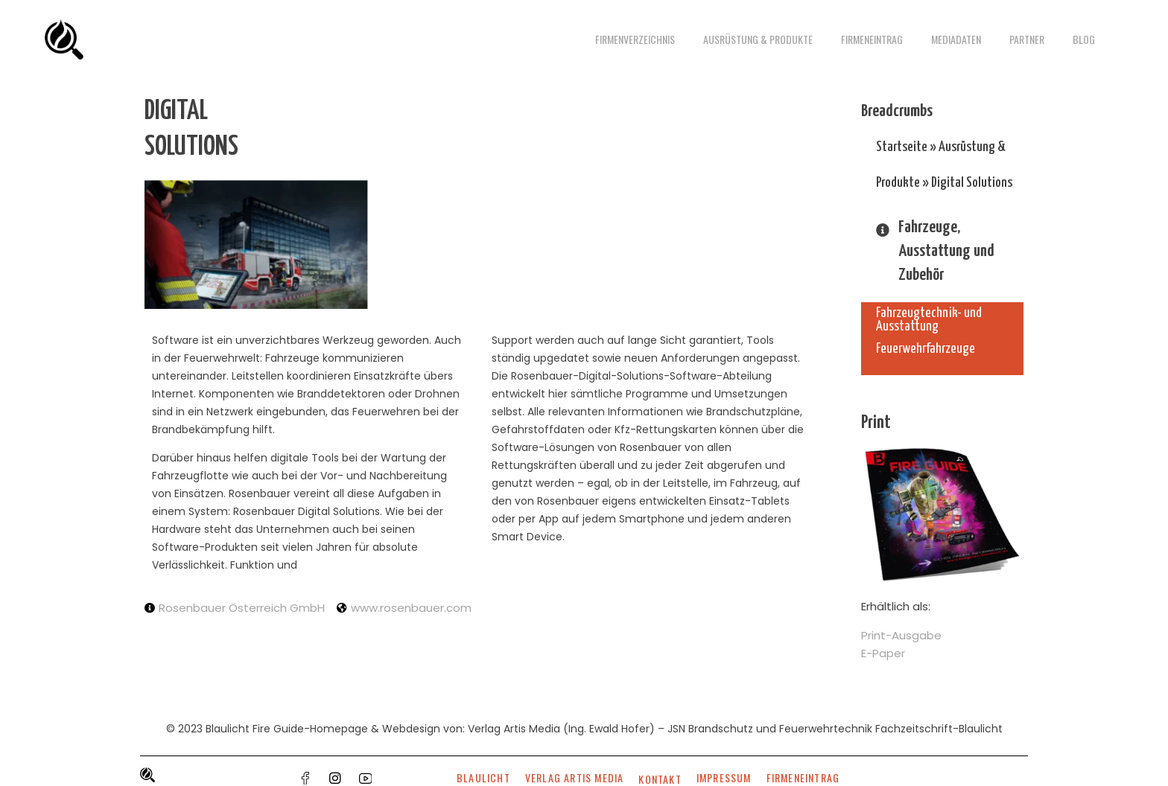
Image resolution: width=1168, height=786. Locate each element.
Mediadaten (956, 39)
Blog (1084, 39)
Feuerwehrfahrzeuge (925, 349)
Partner (1026, 39)
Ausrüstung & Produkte (758, 39)
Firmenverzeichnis (635, 39)
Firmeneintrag (872, 39)
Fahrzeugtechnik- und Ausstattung (929, 319)
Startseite (901, 147)
